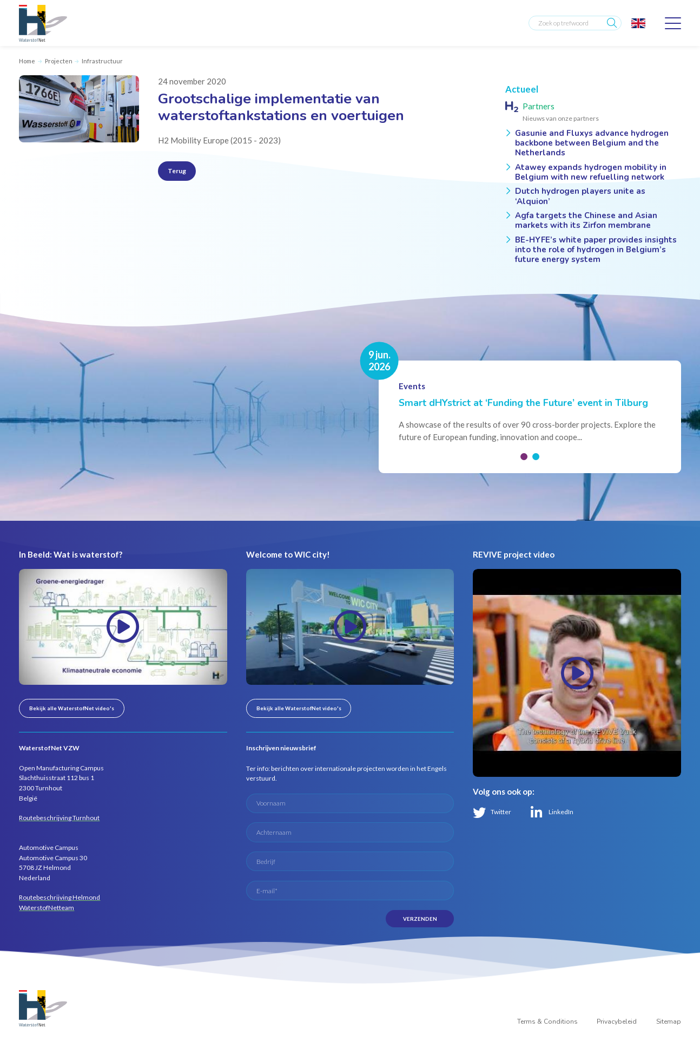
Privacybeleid (617, 1021)
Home (27, 60)
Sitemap (668, 1021)
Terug (177, 171)
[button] (523, 456)
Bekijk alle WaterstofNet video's (71, 708)
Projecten (58, 60)
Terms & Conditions (547, 1021)
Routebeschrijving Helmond (59, 897)
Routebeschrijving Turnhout (59, 818)
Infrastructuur (102, 60)
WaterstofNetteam (46, 908)
